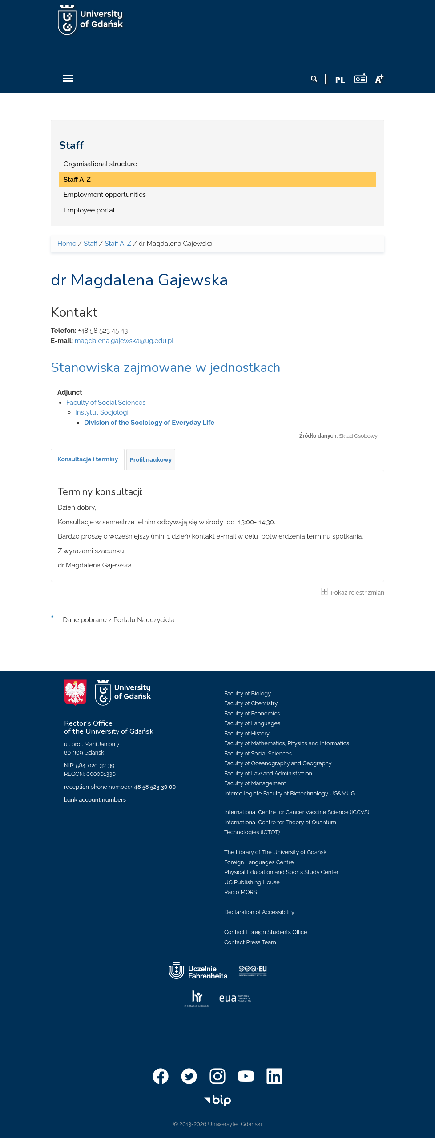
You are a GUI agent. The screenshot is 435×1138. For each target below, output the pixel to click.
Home (66, 244)
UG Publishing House (252, 882)
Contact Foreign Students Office (265, 932)
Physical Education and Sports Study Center (281, 872)
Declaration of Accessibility (259, 912)
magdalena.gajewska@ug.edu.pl (124, 341)
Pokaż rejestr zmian (352, 592)
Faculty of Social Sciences (106, 403)
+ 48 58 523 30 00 (153, 786)
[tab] (88, 459)
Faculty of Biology (247, 693)
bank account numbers (95, 799)
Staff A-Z (77, 180)
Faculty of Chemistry (251, 703)
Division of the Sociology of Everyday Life (149, 423)
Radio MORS (240, 892)
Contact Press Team (250, 942)
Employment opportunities (105, 195)
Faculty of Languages (252, 723)
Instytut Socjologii (102, 412)
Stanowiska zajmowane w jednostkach (166, 368)
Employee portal (89, 210)
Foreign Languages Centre (259, 862)
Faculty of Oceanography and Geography (278, 763)
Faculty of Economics (252, 713)
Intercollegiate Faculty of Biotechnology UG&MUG (289, 793)
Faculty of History (247, 733)
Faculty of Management (255, 783)
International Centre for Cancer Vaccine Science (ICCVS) (296, 812)
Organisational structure (100, 164)
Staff (71, 145)
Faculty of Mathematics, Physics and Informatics (286, 743)
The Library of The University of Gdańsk (275, 852)
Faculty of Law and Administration (268, 773)
